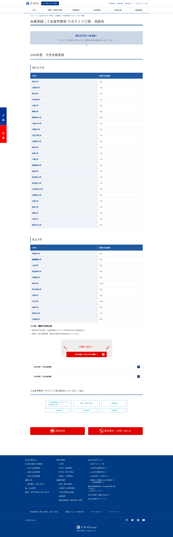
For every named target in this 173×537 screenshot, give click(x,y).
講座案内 (76, 10)
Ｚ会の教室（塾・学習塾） (50, 3)
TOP (34, 10)
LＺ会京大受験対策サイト (99, 472)
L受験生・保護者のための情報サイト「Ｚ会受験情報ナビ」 (102, 481)
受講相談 (3, 134)
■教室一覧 (28, 480)
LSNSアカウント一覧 (97, 464)
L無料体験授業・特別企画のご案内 (70, 500)
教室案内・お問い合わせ (115, 430)
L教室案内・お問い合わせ (36, 484)
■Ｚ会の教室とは (31, 460)
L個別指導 (61, 496)
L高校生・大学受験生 (65, 476)
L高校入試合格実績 (33, 472)
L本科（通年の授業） (65, 484)
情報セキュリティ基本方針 (74, 512)
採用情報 (120, 3)
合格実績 (112, 3)
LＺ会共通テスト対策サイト (99, 476)
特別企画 (117, 10)
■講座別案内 (61, 480)
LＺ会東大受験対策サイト (99, 468)
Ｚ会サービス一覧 (141, 3)
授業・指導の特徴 (55, 10)
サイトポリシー (96, 512)
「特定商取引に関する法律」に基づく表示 (43, 512)
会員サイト (129, 3)
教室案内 (138, 10)
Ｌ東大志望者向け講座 (66, 492)
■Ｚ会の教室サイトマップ (97, 499)
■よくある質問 (30, 488)
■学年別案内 (61, 460)
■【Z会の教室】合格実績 (33, 464)
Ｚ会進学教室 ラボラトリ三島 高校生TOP (59, 403)
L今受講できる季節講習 (66, 488)
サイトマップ (113, 512)
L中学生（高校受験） (65, 468)
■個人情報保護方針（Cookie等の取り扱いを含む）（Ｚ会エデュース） (101, 488)
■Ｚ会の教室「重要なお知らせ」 (99, 495)
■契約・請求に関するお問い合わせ (37, 492)
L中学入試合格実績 (33, 476)
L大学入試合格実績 (33, 468)
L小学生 (61, 464)
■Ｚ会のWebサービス (95, 460)
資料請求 (57, 430)
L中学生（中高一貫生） (66, 472)
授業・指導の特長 (89, 403)
